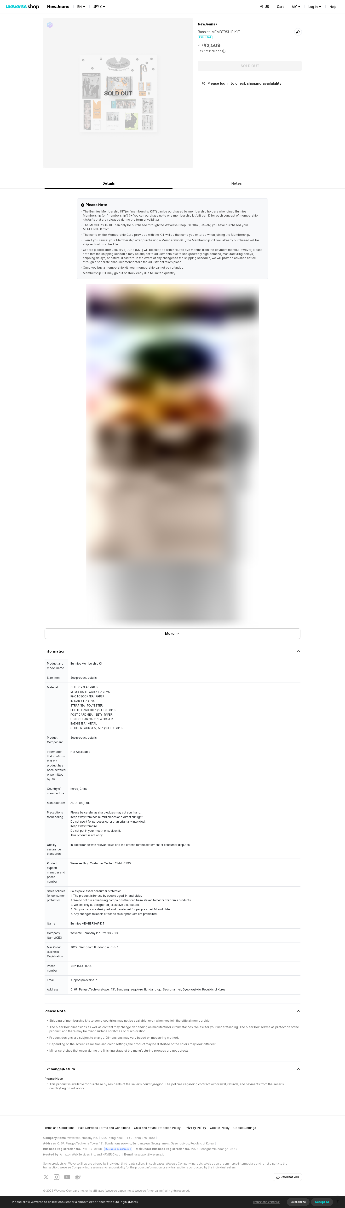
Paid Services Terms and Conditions (104, 1128)
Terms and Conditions (59, 1128)
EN (79, 7)
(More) (132, 1202)
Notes (236, 183)
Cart (280, 7)
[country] (264, 6)
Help (332, 7)
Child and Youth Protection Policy (157, 1128)
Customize (298, 1202)
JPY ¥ (97, 7)
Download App (287, 1177)
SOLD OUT (250, 66)
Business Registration (118, 1149)
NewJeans (206, 24)
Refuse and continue (266, 1202)
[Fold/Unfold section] (172, 651)
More (172, 633)
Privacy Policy (195, 1128)
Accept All (322, 1202)
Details (109, 183)
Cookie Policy (220, 1128)
